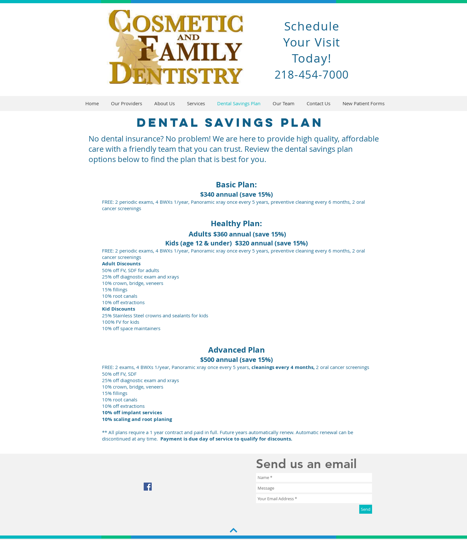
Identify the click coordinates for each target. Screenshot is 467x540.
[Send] (365, 509)
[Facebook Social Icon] (148, 487)
